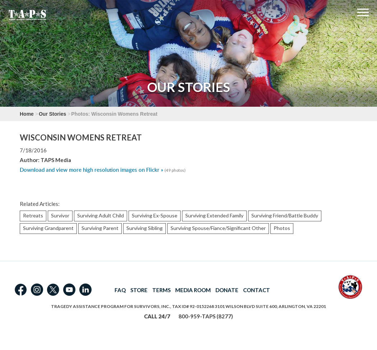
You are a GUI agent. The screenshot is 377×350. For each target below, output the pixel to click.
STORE (139, 290)
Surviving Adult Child (100, 215)
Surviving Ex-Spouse (154, 215)
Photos (282, 228)
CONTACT (256, 290)
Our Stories (52, 114)
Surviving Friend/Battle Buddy (284, 215)
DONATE (226, 290)
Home (27, 114)
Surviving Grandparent (48, 228)
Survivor (60, 215)
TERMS (161, 290)
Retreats (33, 215)
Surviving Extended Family (214, 215)
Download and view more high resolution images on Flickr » (91, 170)
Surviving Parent (100, 228)
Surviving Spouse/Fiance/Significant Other (218, 228)
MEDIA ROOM (193, 290)
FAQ (120, 290)
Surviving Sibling (144, 228)
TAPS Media (56, 160)
